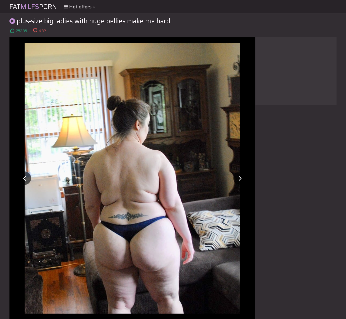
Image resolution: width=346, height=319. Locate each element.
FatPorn (33, 7)
